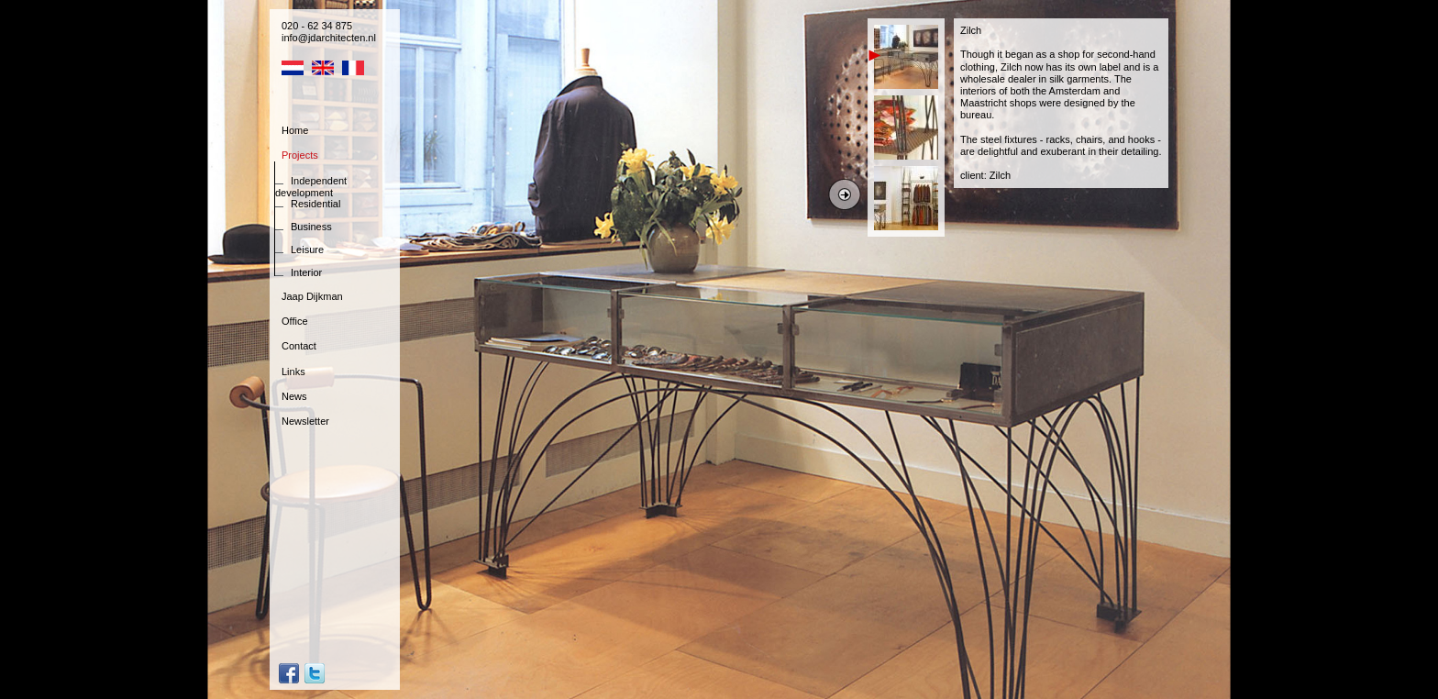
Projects (300, 155)
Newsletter (305, 421)
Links (293, 371)
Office (295, 321)
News (294, 396)
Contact (299, 345)
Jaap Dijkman (312, 296)
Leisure (307, 249)
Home (295, 130)
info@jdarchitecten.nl (329, 37)
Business (311, 226)
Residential (315, 203)
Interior (306, 272)
